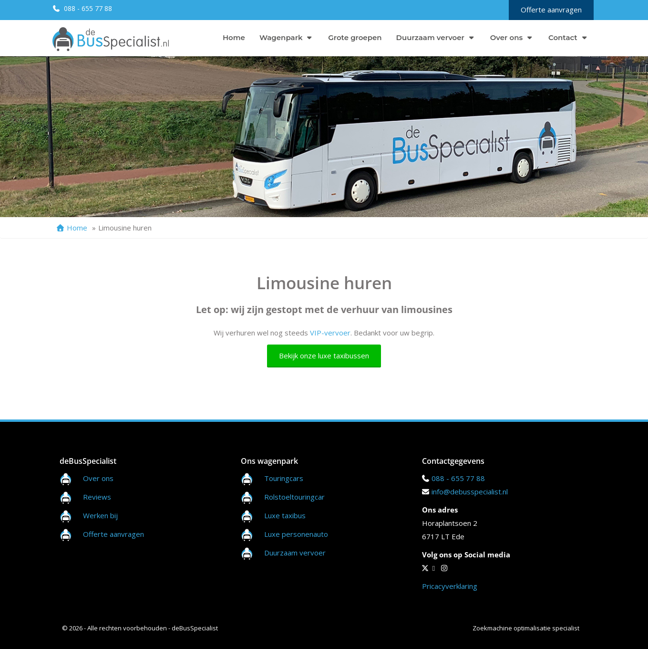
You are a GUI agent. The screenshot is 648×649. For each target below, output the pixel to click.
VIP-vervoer (330, 332)
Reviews (85, 497)
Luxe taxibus (273, 515)
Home (234, 37)
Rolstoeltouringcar (283, 497)
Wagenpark (286, 37)
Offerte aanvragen (551, 9)
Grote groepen (354, 37)
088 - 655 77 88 (87, 8)
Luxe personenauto (296, 534)
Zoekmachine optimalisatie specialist (526, 628)
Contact (568, 37)
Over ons (512, 37)
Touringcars (283, 478)
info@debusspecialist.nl (470, 491)
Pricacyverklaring (449, 586)
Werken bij (89, 515)
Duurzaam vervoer (436, 37)
